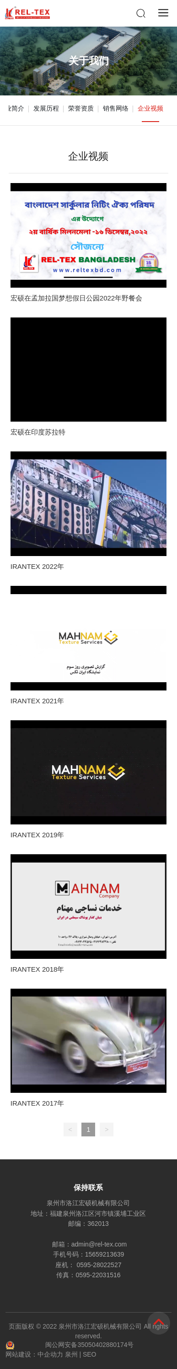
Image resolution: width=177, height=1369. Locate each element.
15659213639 (104, 1254)
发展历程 (46, 108)
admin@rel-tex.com (99, 1244)
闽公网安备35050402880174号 (89, 1344)
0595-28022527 (98, 1265)
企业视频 (150, 108)
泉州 (71, 1354)
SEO (90, 1354)
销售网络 (116, 108)
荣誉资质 (81, 108)
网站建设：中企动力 (34, 1354)
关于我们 (89, 61)
